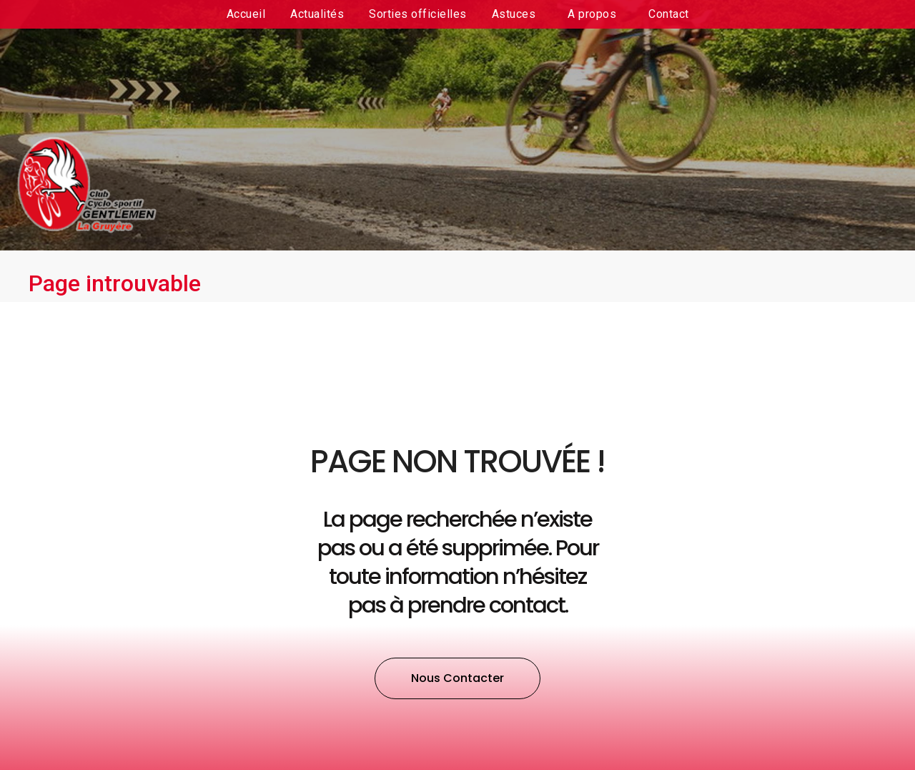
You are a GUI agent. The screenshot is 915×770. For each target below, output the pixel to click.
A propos (595, 14)
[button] (457, 678)
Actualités (317, 14)
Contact (668, 14)
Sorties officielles (418, 14)
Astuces (517, 14)
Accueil (246, 14)
